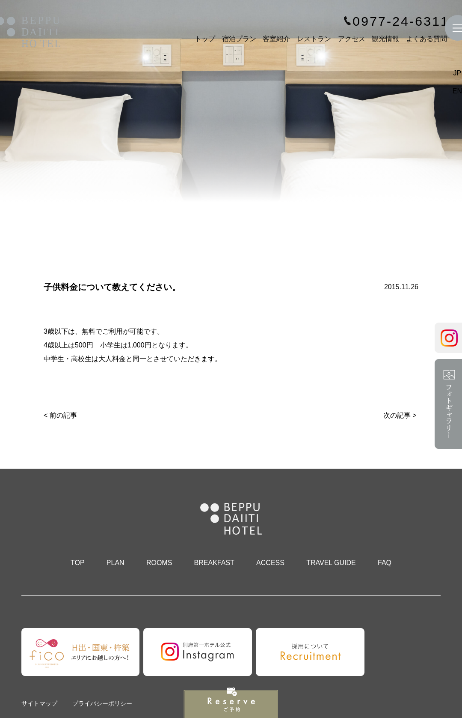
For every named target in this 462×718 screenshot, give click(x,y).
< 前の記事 (60, 415)
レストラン (314, 38)
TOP (78, 562)
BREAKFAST (214, 562)
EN (457, 91)
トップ (205, 38)
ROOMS (159, 562)
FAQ (384, 562)
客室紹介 (276, 38)
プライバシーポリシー (102, 703)
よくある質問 (426, 38)
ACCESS (270, 562)
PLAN (115, 562)
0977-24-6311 (400, 21)
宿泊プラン (239, 38)
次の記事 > (400, 415)
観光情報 (385, 38)
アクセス (351, 38)
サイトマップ (39, 703)
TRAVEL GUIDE (331, 562)
